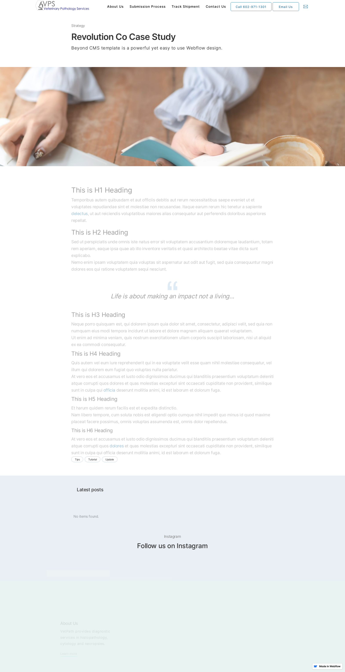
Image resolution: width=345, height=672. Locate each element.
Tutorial (92, 459)
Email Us (286, 7)
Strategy (78, 26)
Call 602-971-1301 (251, 7)
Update (109, 459)
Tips (77, 459)
